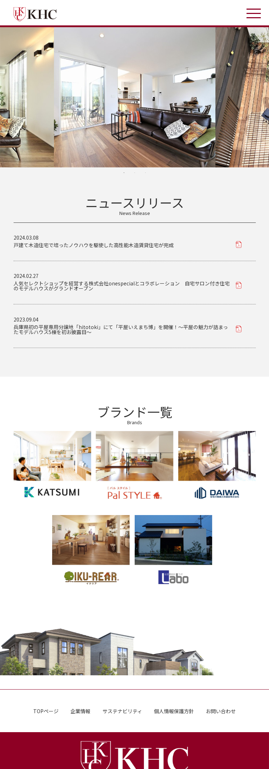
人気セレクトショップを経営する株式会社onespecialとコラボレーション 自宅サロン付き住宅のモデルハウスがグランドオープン (122, 286)
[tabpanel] (134, 97)
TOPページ (46, 710)
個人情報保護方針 (174, 711)
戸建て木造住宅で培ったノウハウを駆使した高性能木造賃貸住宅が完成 (94, 245)
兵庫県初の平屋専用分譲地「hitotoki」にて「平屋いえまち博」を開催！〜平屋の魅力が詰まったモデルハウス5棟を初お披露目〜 (121, 329)
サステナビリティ (122, 710)
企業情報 (80, 710)
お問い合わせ (221, 711)
